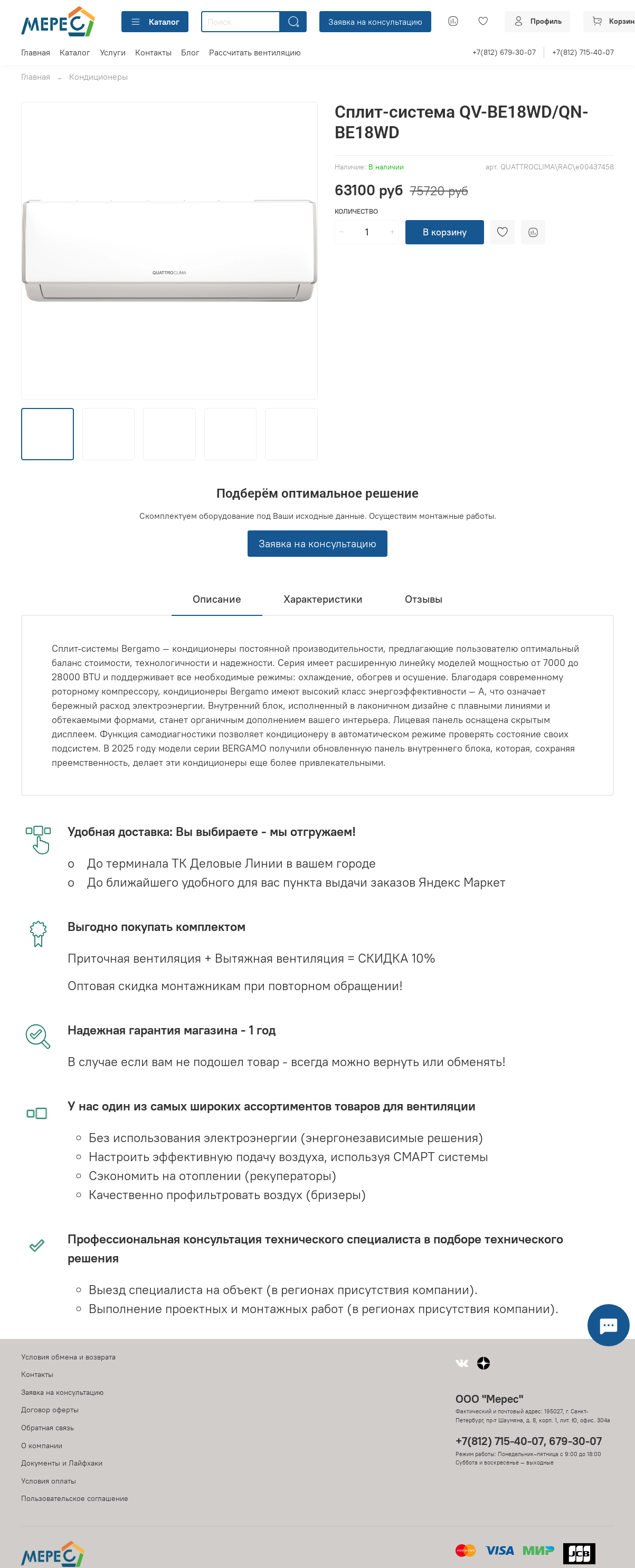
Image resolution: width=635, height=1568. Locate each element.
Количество (356, 211)
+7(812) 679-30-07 (504, 52)
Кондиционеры (98, 76)
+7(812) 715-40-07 (583, 52)
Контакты (153, 52)
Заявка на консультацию (375, 21)
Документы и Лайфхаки (61, 1463)
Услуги (113, 52)
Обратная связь (47, 1427)
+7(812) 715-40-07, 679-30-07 (529, 1441)
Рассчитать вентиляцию (255, 52)
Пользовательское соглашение (74, 1498)
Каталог (154, 21)
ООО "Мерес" (489, 1399)
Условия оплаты (48, 1481)
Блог (190, 52)
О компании (41, 1445)
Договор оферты (50, 1409)
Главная (35, 52)
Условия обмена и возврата (68, 1357)
